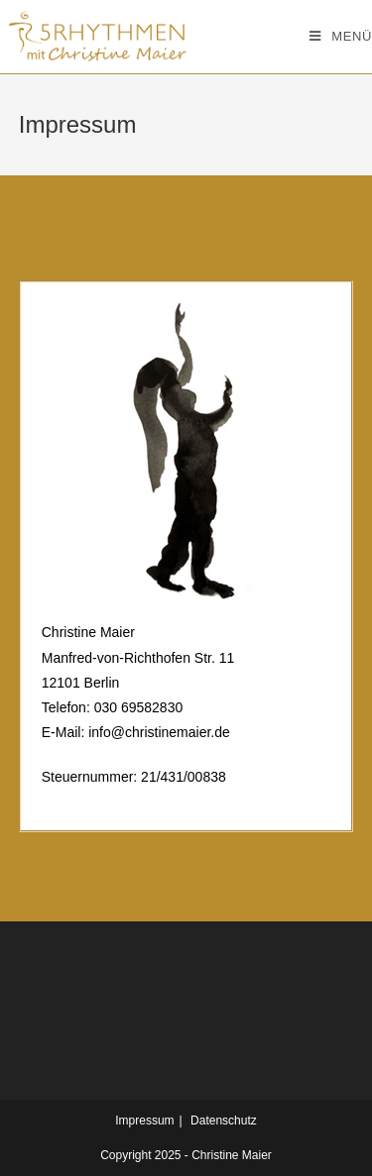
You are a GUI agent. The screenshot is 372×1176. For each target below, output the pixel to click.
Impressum (144, 1120)
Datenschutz (223, 1120)
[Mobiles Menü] (341, 36)
